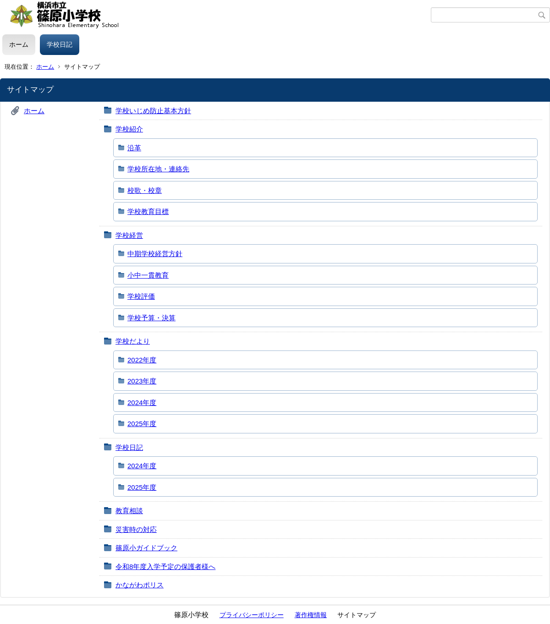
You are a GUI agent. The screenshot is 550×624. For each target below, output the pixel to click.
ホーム (18, 44)
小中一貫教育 (148, 275)
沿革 (134, 148)
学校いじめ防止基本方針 (153, 111)
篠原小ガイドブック (146, 548)
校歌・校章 (144, 190)
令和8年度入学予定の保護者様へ (165, 566)
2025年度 (141, 423)
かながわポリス (140, 585)
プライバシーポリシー (252, 615)
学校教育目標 (148, 211)
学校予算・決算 (151, 318)
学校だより (133, 341)
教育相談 (129, 511)
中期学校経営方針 (154, 253)
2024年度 (141, 402)
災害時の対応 (136, 529)
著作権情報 (311, 615)
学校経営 (129, 235)
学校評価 (141, 296)
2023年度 (141, 381)
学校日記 (59, 44)
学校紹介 (129, 129)
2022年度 (141, 360)
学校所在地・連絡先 (158, 169)
